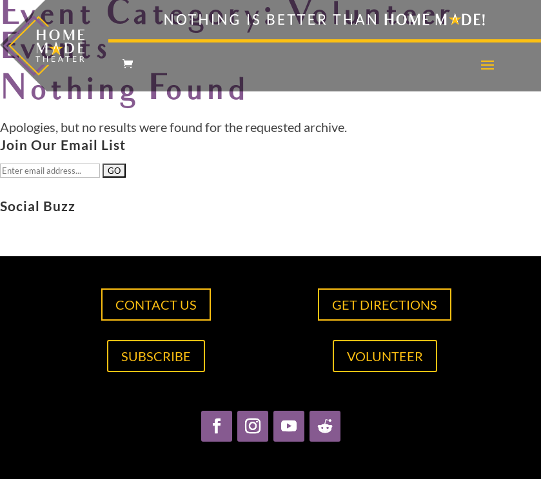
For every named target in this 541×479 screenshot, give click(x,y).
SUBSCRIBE (156, 356)
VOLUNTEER (385, 356)
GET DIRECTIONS (384, 304)
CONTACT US (156, 304)
